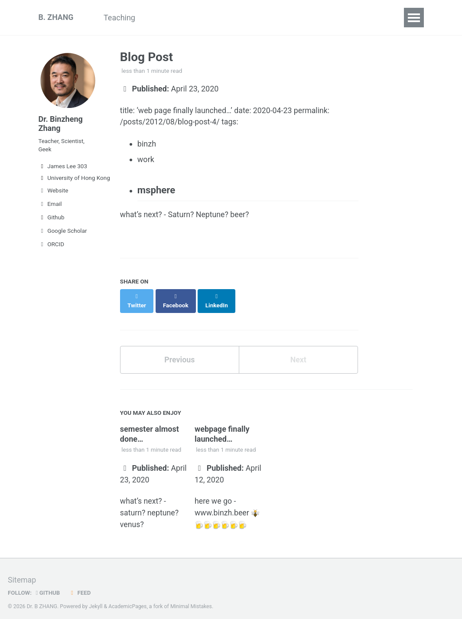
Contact (334, 17)
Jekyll (96, 599)
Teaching (121, 17)
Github (52, 218)
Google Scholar (63, 232)
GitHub (48, 585)
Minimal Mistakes (192, 599)
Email (50, 205)
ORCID (52, 245)
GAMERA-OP (222, 17)
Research (169, 17)
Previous (179, 352)
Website (53, 192)
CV (300, 17)
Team (270, 17)
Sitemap (22, 573)
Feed (80, 585)
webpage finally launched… (223, 426)
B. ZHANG (56, 17)
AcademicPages (128, 599)
